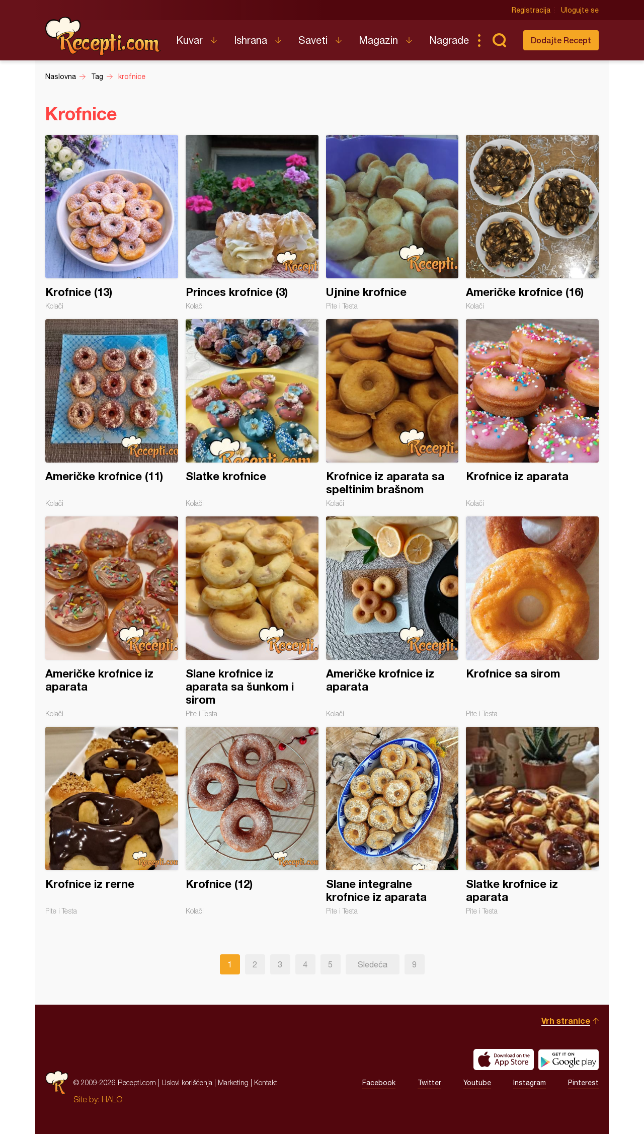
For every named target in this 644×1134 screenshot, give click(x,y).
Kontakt (265, 1082)
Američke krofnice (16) (532, 222)
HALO (112, 1099)
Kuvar (189, 40)
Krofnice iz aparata (532, 413)
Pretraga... (499, 40)
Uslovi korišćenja (187, 1082)
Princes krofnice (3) (252, 222)
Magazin (378, 40)
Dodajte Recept (561, 40)
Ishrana (250, 40)
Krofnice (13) (111, 222)
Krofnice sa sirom (532, 617)
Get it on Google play (568, 1059)
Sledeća (372, 964)
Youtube (477, 1083)
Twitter (429, 1083)
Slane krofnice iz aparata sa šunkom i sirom (252, 617)
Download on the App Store (503, 1059)
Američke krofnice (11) (111, 413)
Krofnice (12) (252, 821)
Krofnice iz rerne (111, 821)
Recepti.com (103, 36)
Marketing (233, 1082)
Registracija (531, 10)
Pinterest (583, 1083)
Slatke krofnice (252, 413)
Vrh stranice (565, 1020)
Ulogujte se (580, 10)
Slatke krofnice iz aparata (532, 821)
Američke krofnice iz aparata (111, 617)
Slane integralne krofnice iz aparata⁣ (392, 821)
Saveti (313, 40)
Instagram (529, 1083)
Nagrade (449, 40)
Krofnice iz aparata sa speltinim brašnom (392, 413)
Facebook (378, 1083)
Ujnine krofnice (392, 222)
